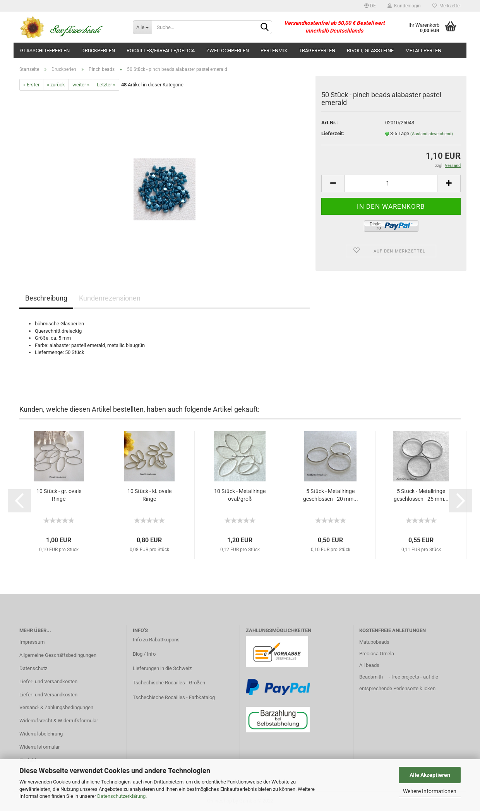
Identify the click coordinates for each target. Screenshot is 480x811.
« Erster (31, 85)
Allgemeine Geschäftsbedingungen (57, 655)
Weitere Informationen (429, 791)
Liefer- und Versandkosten (48, 681)
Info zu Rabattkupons (156, 640)
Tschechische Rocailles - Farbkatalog (174, 697)
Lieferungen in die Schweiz (162, 668)
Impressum (32, 642)
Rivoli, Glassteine (370, 50)
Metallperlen (423, 50)
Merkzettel (446, 6)
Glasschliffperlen (45, 50)
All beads (369, 665)
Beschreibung (46, 298)
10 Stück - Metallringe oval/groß (240, 495)
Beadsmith (371, 677)
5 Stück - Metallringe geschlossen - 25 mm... (421, 495)
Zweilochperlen (227, 50)
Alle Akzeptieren (430, 775)
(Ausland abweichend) (431, 133)
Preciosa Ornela (376, 653)
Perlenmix (274, 50)
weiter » (80, 85)
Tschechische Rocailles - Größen (169, 683)
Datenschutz (33, 668)
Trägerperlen (317, 50)
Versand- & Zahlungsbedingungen (56, 707)
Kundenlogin (404, 6)
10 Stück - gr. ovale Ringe (58, 495)
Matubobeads (374, 642)
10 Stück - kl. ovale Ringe (149, 495)
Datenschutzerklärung (121, 796)
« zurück (56, 85)
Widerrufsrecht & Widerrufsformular (58, 720)
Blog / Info (144, 654)
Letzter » (106, 85)
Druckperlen (98, 50)
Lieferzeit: (332, 133)
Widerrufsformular (39, 747)
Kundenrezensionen (110, 298)
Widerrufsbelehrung (41, 734)
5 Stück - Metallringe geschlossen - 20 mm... (330, 495)
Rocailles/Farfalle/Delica (161, 50)
